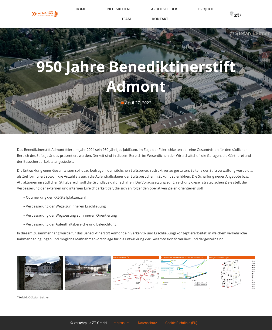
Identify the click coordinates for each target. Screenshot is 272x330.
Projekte (206, 9)
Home (81, 9)
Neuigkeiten (118, 9)
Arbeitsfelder (164, 9)
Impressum (121, 323)
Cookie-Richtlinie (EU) (181, 323)
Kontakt (160, 19)
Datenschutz (147, 323)
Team (126, 19)
